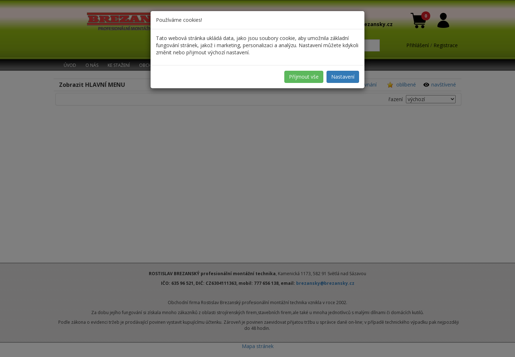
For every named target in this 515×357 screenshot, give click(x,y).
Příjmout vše (304, 76)
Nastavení (342, 76)
